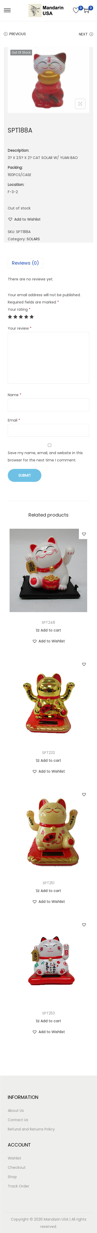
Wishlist (14, 1158)
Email (14, 420)
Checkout (17, 1167)
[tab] (48, 263)
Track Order (18, 1186)
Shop (12, 1176)
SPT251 (48, 883)
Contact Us (18, 1119)
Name (14, 394)
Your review (20, 328)
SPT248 (48, 622)
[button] (24, 219)
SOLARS (33, 239)
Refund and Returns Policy (31, 1129)
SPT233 (48, 752)
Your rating (19, 309)
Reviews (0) (25, 263)
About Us (16, 1110)
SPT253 (48, 1013)
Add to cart (48, 630)
